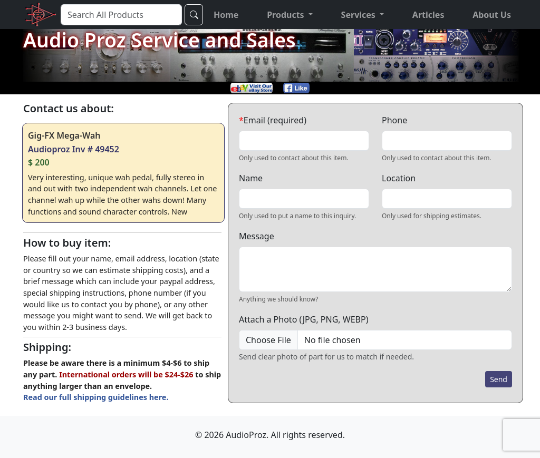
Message (256, 236)
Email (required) (272, 120)
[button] (290, 14)
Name (251, 178)
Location (399, 178)
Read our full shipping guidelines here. (95, 397)
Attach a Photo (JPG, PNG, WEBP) (303, 319)
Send (498, 379)
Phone (394, 120)
